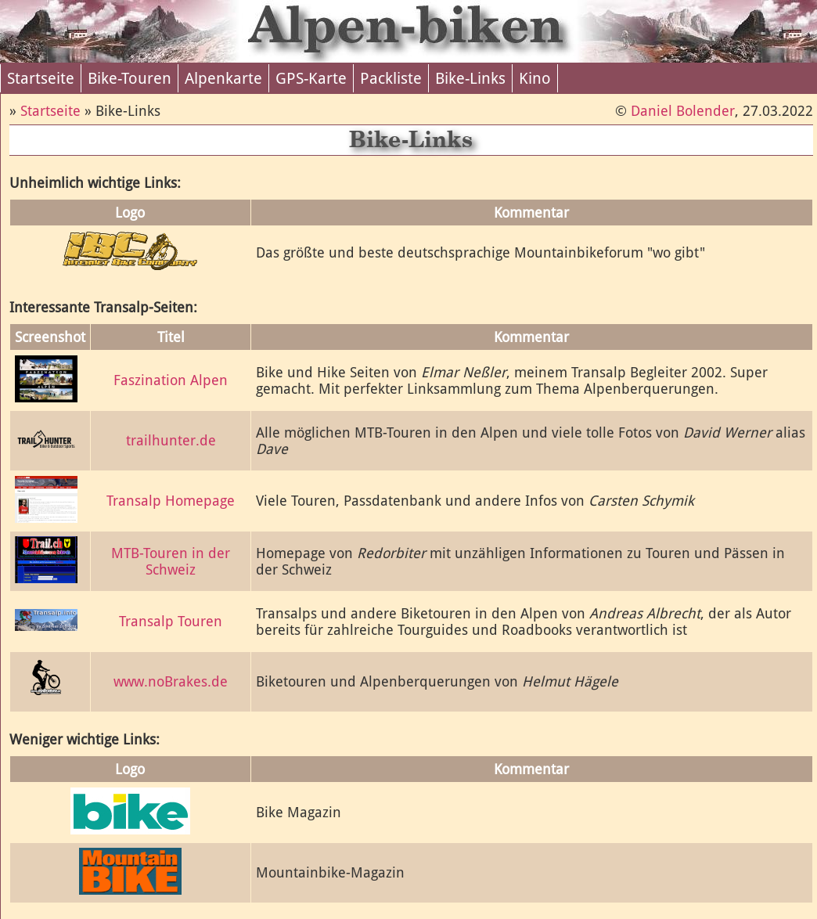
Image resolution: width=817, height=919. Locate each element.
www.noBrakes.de (170, 681)
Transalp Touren (170, 621)
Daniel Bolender (683, 111)
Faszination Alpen (170, 380)
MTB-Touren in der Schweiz (170, 561)
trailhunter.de (171, 440)
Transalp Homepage (170, 500)
